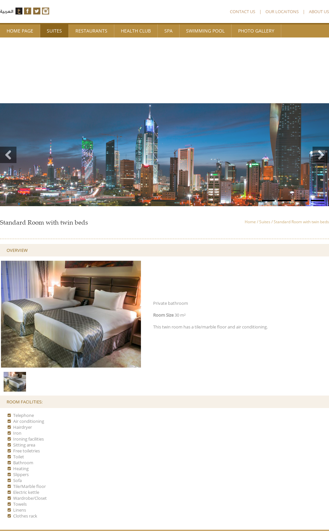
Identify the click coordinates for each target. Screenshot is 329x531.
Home (250, 222)
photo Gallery (256, 31)
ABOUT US (319, 11)
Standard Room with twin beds (301, 222)
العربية (6, 11)
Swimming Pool (205, 31)
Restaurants (91, 31)
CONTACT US (242, 11)
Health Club (136, 31)
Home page (20, 31)
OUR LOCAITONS (282, 11)
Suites (54, 31)
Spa (168, 31)
